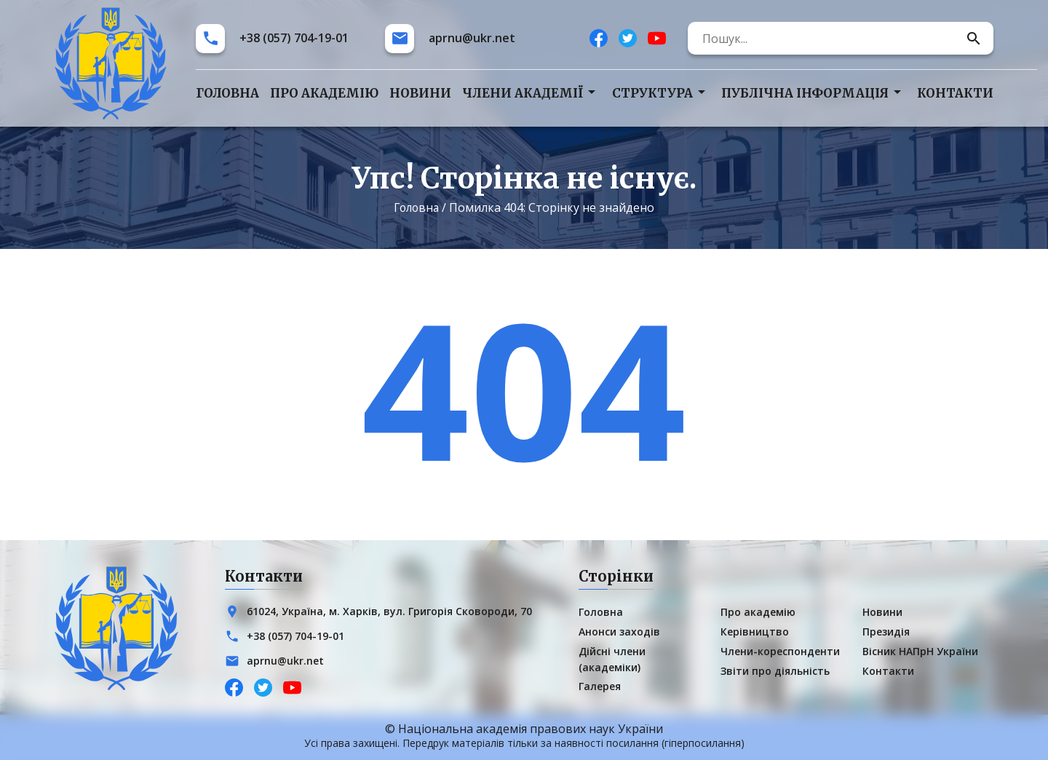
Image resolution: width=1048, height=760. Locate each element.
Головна (227, 93)
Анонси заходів (619, 631)
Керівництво (754, 631)
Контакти (955, 93)
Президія (886, 631)
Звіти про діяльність (775, 671)
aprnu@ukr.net (472, 38)
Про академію (324, 93)
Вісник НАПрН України (920, 651)
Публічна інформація (805, 93)
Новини (420, 93)
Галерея (600, 686)
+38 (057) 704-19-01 (294, 38)
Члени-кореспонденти (780, 651)
